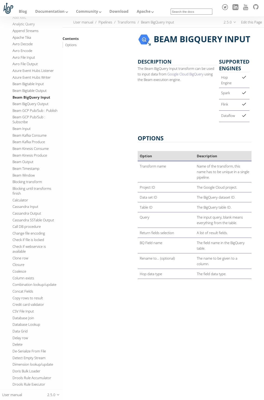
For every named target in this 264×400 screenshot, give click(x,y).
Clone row (20, 258)
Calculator (20, 200)
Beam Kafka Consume (30, 135)
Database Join (23, 317)
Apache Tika (22, 37)
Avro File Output (25, 63)
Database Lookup (26, 324)
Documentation (50, 11)
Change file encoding (29, 233)
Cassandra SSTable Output (33, 220)
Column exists (23, 278)
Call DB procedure (27, 226)
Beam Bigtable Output (30, 90)
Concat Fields (23, 291)
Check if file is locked (28, 239)
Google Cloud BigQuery (185, 74)
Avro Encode (22, 50)
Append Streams (25, 30)
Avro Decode (23, 43)
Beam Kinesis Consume (31, 148)
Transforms (127, 22)
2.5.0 (228, 22)
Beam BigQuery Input (31, 97)
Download (118, 11)
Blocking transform (27, 181)
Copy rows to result (28, 297)
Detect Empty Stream (29, 357)
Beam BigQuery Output (30, 103)
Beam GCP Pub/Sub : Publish (35, 110)
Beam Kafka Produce (29, 141)
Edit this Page (251, 22)
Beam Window (24, 175)
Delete (17, 344)
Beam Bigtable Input (28, 83)
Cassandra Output (27, 213)
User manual (83, 22)
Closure (18, 264)
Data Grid (20, 331)
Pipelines (105, 22)
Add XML (19, 17)
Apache (143, 11)
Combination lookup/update (34, 284)
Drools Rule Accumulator (32, 377)
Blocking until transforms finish (32, 191)
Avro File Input (24, 57)
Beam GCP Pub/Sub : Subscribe (29, 119)
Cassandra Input (25, 206)
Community (87, 11)
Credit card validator (28, 304)
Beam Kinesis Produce (30, 155)
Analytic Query (24, 23)
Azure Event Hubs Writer (32, 77)
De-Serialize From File (29, 351)
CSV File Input (23, 311)
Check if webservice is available (29, 249)
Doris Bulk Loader (26, 371)
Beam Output (23, 161)
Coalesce (19, 271)
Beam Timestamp (26, 168)
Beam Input (22, 128)
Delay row (20, 337)
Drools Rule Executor (29, 384)
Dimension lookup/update (33, 364)
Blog (23, 11)
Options (71, 45)
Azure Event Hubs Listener (33, 70)
